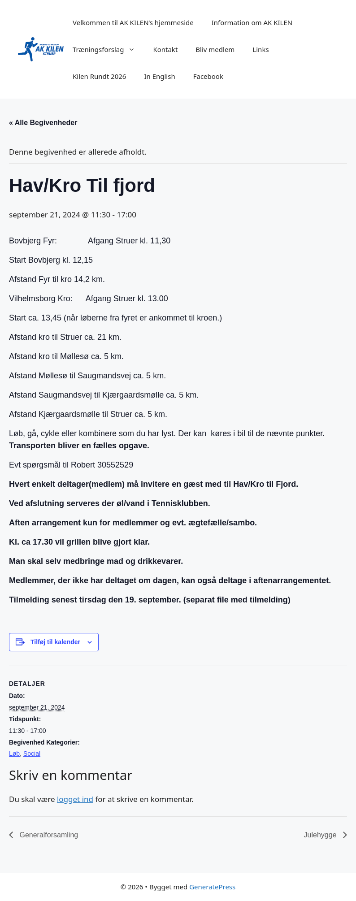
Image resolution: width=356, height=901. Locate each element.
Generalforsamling (47, 835)
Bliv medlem (214, 49)
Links (260, 49)
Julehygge (321, 835)
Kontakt (165, 49)
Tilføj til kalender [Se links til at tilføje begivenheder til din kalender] (55, 641)
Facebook (208, 76)
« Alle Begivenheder (43, 122)
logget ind (75, 799)
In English (159, 76)
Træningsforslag (108, 49)
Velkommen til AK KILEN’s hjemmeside (133, 22)
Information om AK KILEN (252, 22)
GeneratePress (212, 886)
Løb (14, 753)
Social (31, 753)
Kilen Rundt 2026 (99, 76)
